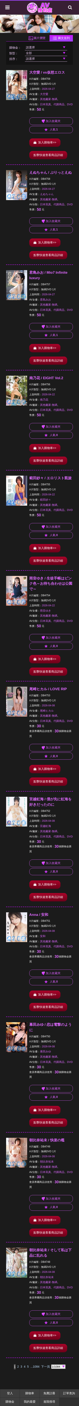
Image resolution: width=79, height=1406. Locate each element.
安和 (43, 936)
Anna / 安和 (38, 915)
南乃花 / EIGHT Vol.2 (46, 378)
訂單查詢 (69, 1393)
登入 (10, 1393)
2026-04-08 (48, 705)
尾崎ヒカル (47, 710)
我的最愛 (30, 1401)
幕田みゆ (45, 1051)
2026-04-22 (48, 394)
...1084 (34, 1366)
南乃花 (44, 399)
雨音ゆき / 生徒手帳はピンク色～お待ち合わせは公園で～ (50, 583)
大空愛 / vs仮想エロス (47, 72)
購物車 (29, 1393)
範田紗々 (45, 499)
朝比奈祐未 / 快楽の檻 (46, 1140)
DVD (70, 104)
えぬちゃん (47, 194)
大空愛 (44, 94)
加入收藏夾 (51, 121)
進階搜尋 (49, 1401)
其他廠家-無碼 (48, 99)
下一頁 (45, 1366)
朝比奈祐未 (47, 1161)
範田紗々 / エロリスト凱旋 (50, 478)
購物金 (9, 1401)
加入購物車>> (44, 142)
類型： (13, 53)
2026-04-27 (48, 88)
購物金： (15, 47)
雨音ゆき (45, 610)
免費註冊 (49, 1393)
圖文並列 (61, 38)
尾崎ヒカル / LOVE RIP (48, 689)
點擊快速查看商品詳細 (48, 155)
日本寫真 (45, 104)
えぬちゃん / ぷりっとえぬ (50, 172)
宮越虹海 (45, 826)
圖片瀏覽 (37, 38)
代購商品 (59, 104)
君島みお (45, 299)
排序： (13, 59)
